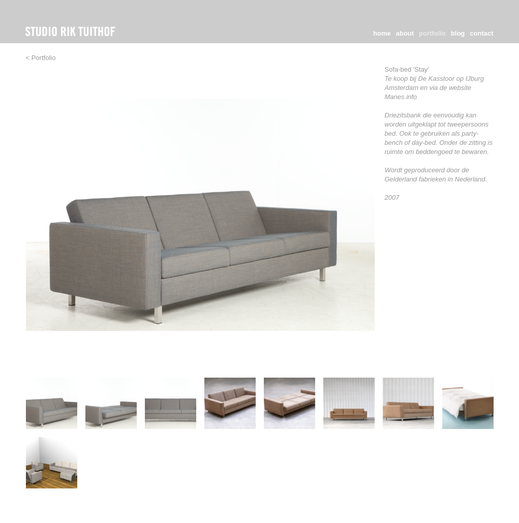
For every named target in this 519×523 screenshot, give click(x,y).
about (405, 33)
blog (458, 33)
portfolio (432, 33)
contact (481, 33)
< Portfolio (41, 57)
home (382, 33)
